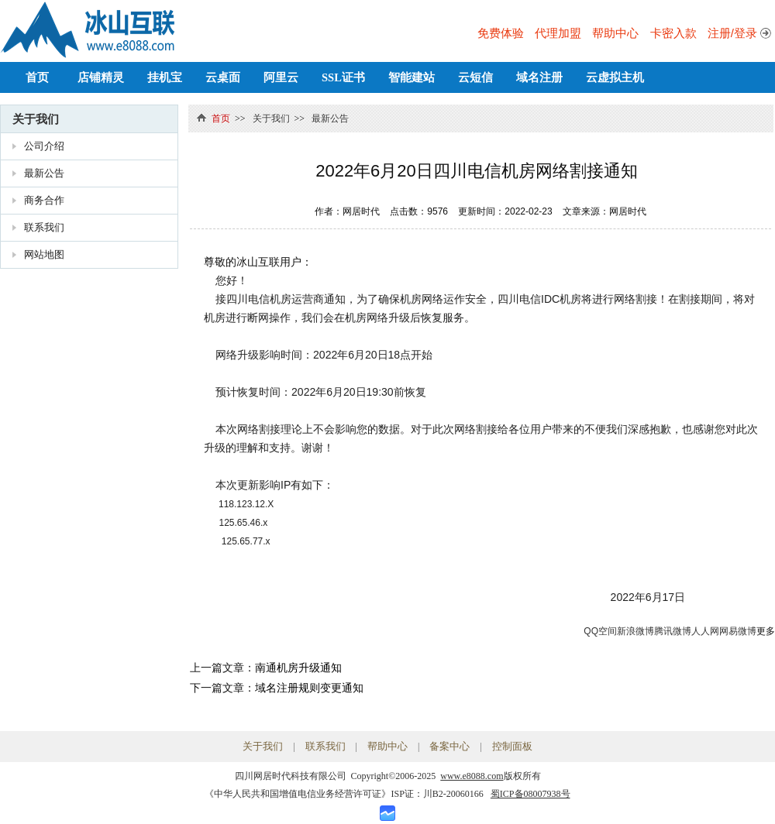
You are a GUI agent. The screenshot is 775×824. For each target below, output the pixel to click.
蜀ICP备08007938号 (530, 793)
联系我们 (44, 227)
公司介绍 (44, 146)
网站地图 (44, 254)
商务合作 (44, 200)
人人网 (705, 631)
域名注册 (539, 77)
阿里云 (281, 77)
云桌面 (222, 77)
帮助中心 (615, 32)
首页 (37, 77)
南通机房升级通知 (298, 667)
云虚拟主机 (615, 77)
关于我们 (35, 118)
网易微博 (737, 631)
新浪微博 (635, 631)
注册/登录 (732, 32)
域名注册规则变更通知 (309, 688)
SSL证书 (343, 77)
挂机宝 (164, 77)
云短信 (475, 77)
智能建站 (411, 77)
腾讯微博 (672, 631)
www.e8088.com (471, 776)
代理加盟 (558, 32)
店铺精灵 (101, 77)
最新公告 (44, 173)
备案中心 (449, 746)
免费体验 (500, 32)
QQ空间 (600, 631)
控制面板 (512, 746)
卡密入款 (673, 32)
